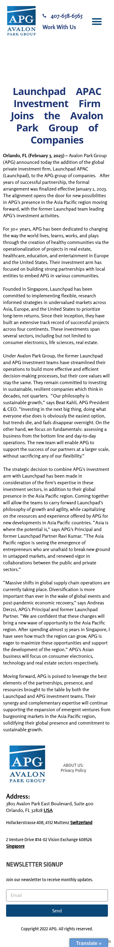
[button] (97, 21)
